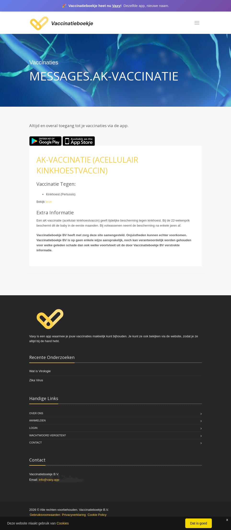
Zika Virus (36, 380)
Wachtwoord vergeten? (47, 435)
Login (33, 427)
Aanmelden (37, 420)
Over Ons (36, 413)
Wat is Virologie (40, 371)
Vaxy (116, 6)
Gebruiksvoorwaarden (45, 515)
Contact (35, 442)
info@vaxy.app (49, 479)
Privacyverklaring (74, 515)
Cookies (63, 523)
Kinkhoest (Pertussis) (60, 194)
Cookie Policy (96, 515)
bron (49, 201)
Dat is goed (198, 523)
